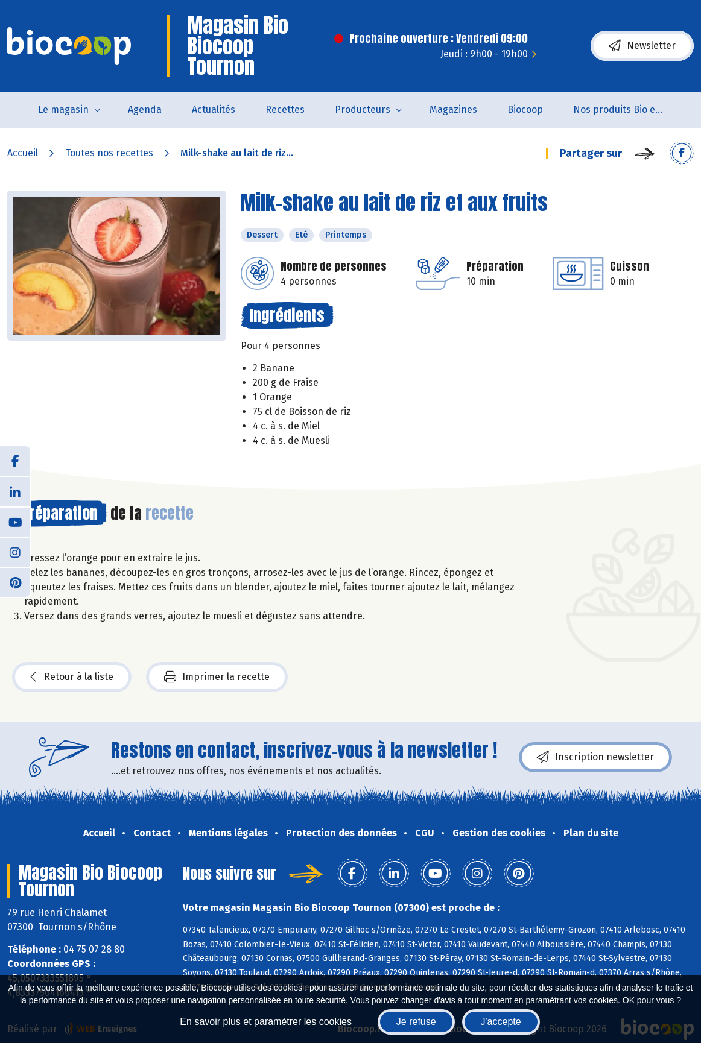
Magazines (453, 109)
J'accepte (501, 1021)
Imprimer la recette (217, 677)
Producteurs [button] (362, 109)
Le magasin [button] (63, 109)
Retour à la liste (71, 677)
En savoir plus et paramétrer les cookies (266, 1021)
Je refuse (416, 1021)
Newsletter (642, 46)
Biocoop (525, 109)
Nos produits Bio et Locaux (626, 109)
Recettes (285, 109)
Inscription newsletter (595, 757)
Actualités (213, 109)
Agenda (145, 109)
